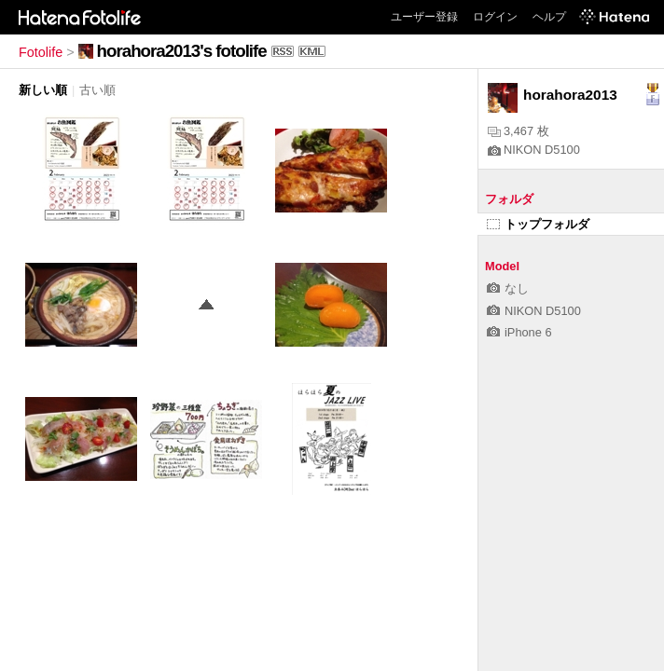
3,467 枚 (518, 131)
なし (508, 288)
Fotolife (40, 52)
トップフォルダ (538, 224)
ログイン (495, 16)
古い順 (97, 90)
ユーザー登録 (424, 16)
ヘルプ (549, 16)
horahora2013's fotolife (182, 51)
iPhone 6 (519, 332)
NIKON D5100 (534, 150)
